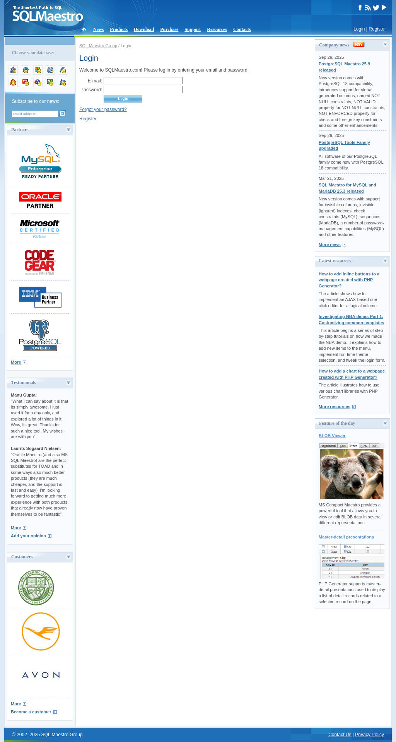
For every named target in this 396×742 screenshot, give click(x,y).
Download (144, 29)
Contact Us (339, 734)
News (98, 29)
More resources (334, 406)
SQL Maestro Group (98, 45)
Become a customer (31, 712)
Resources (217, 29)
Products (119, 29)
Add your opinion (28, 535)
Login (359, 29)
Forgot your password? (103, 109)
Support (192, 29)
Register (377, 29)
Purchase (169, 29)
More (16, 362)
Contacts (242, 29)
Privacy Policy (369, 734)
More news (330, 244)
